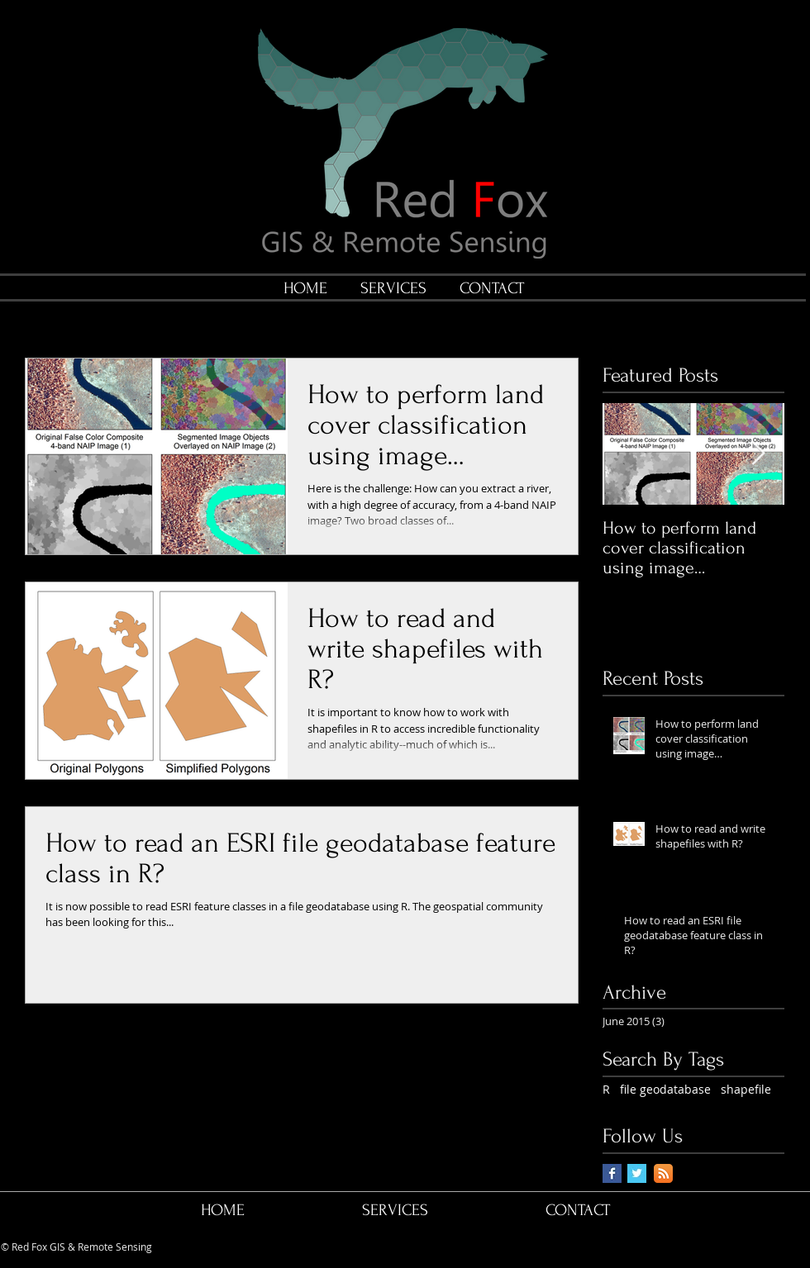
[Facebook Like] (676, 1247)
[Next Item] (757, 454)
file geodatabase (665, 1089)
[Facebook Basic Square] (612, 1173)
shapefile (746, 1089)
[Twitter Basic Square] (636, 1173)
